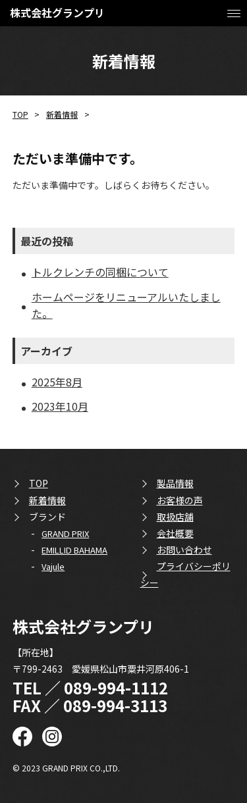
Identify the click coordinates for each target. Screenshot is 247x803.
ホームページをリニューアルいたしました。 (126, 305)
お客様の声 (180, 500)
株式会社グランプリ (57, 12)
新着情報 (62, 114)
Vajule (53, 566)
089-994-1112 (116, 687)
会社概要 (175, 533)
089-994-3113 (115, 705)
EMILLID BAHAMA (74, 550)
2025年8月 (57, 382)
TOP (20, 114)
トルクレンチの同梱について (100, 272)
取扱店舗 (175, 516)
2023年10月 (60, 406)
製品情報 (175, 483)
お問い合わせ (184, 549)
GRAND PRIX (65, 533)
